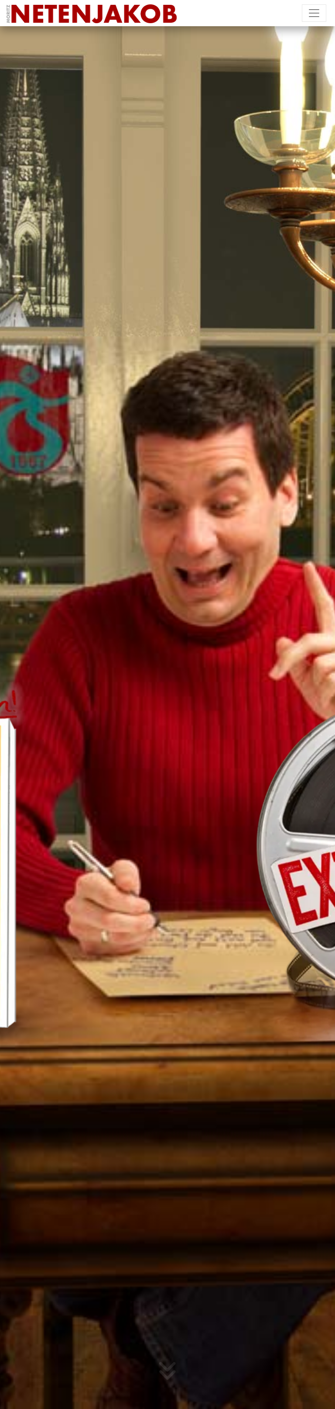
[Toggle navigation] (314, 13)
